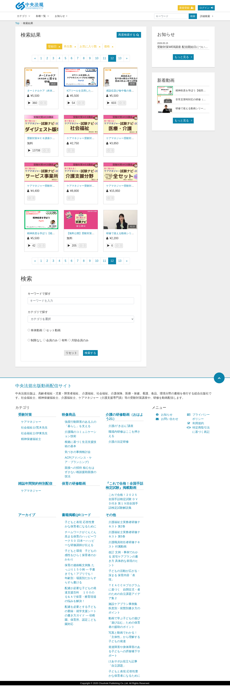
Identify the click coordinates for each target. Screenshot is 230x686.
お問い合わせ (167, 419)
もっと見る (183, 57)
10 (96, 58)
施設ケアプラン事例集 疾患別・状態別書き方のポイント (124, 609)
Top (17, 23)
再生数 (70, 47)
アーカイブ (26, 516)
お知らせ (61, 16)
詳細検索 (206, 16)
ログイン (206, 7)
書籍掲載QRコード (76, 516)
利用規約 (196, 423)
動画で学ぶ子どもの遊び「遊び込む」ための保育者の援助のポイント (124, 623)
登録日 (54, 47)
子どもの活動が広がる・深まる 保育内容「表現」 (124, 576)
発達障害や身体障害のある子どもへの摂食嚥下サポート (124, 652)
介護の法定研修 (119, 442)
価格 (108, 47)
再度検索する (128, 35)
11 (104, 58)
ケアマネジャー (31, 422)
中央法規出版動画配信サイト (43, 386)
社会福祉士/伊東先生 (34, 434)
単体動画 (36, 331)
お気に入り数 (90, 47)
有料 (64, 341)
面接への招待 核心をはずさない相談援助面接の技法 (80, 473)
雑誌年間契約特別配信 (35, 484)
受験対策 (25, 415)
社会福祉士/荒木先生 (34, 428)
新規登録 (186, 7)
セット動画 (53, 331)
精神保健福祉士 (31, 439)
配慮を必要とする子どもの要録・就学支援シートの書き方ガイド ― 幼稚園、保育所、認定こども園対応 (80, 616)
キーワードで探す (39, 294)
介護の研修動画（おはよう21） (124, 417)
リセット (71, 353)
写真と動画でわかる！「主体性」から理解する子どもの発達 (124, 637)
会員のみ (52, 341)
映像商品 (68, 415)
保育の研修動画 (74, 484)
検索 (192, 16)
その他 (111, 516)
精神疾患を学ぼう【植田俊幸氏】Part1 (49, 234)
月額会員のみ (80, 341)
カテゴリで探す (38, 312)
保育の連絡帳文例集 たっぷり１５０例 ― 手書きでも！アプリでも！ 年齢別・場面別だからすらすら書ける (80, 574)
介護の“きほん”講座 (121, 426)
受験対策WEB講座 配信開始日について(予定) (186, 47)
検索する (90, 353)
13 (119, 58)
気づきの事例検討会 (78, 452)
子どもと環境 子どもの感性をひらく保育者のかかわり (80, 556)
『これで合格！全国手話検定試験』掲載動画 (124, 486)
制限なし (36, 341)
